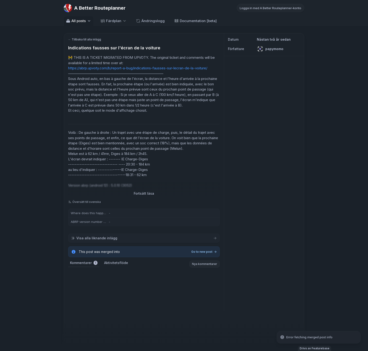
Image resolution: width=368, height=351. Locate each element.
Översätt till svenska (84, 202)
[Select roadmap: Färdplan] (113, 21)
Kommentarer (84, 263)
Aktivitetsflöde (116, 263)
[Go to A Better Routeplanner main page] (94, 8)
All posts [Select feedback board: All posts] (78, 21)
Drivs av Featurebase (314, 348)
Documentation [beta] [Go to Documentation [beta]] (195, 21)
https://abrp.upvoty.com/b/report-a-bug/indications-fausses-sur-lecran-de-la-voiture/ (137, 68)
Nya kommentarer (204, 264)
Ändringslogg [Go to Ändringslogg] (150, 21)
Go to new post (204, 251)
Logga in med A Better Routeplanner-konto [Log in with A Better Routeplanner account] (270, 8)
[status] (318, 337)
